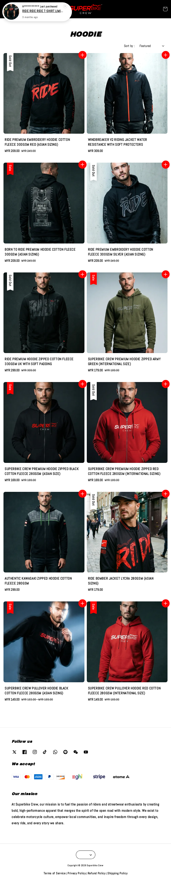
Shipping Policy (117, 873)
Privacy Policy (77, 873)
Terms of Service (55, 873)
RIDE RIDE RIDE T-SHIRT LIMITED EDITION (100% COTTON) (42, 11)
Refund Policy (97, 873)
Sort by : (129, 46)
